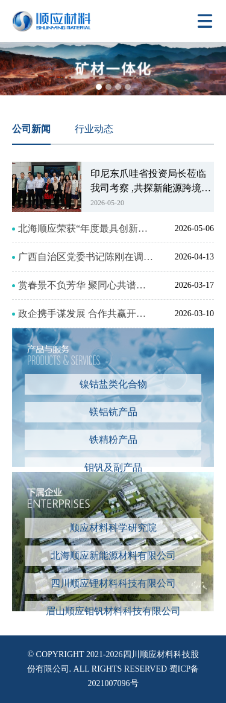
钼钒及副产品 (113, 467)
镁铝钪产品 (113, 412)
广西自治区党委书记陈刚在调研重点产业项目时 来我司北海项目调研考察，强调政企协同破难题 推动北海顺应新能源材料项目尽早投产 (86, 257)
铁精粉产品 (113, 439)
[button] (99, 87)
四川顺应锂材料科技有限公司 (113, 583)
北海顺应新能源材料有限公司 (113, 555)
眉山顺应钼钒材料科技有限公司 (113, 611)
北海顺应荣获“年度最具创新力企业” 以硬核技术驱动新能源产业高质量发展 (86, 228)
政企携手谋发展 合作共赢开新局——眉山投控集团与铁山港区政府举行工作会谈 (86, 313)
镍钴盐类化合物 (113, 384)
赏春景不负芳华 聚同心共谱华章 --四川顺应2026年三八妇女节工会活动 (86, 285)
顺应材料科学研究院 (113, 528)
